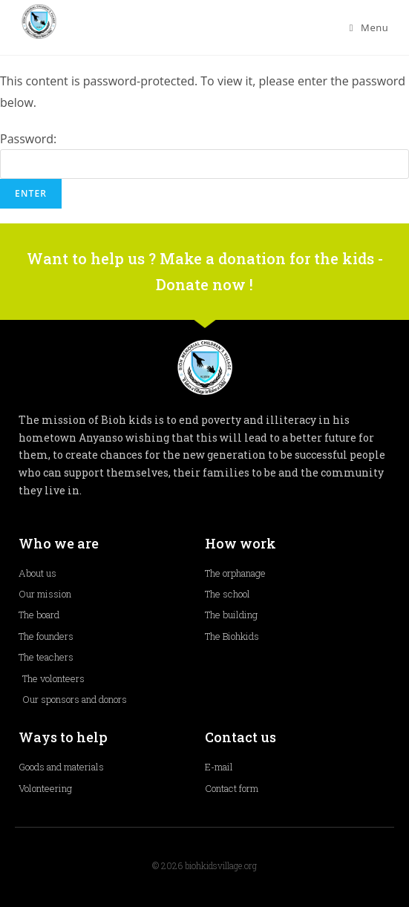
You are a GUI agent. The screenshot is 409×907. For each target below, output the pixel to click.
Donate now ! (204, 284)
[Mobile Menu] (369, 27)
